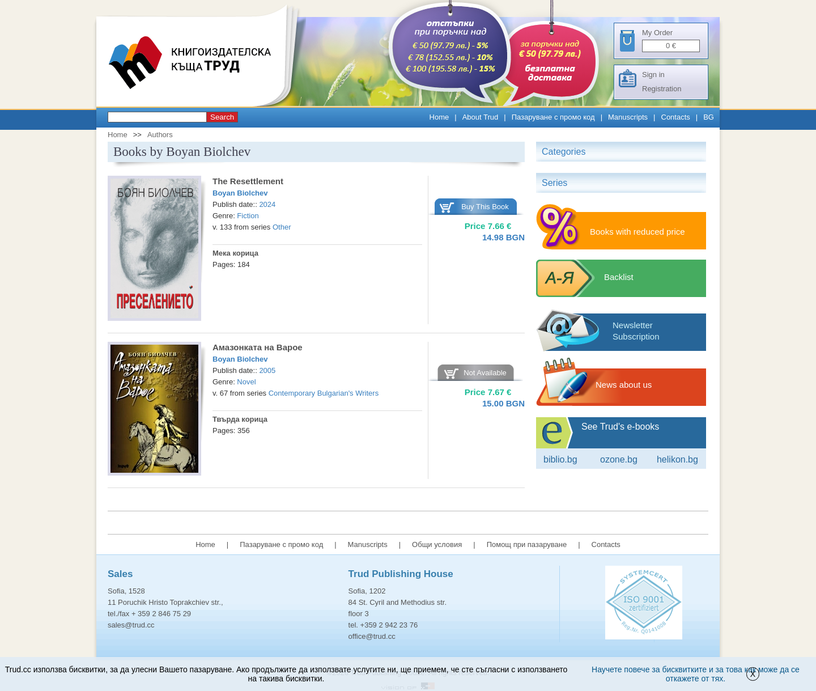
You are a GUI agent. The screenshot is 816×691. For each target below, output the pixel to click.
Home (439, 117)
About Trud (480, 117)
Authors (160, 134)
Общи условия (437, 544)
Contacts (675, 117)
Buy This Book (485, 206)
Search (222, 117)
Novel (246, 382)
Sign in (653, 74)
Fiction (247, 215)
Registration (661, 88)
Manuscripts (628, 117)
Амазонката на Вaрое (257, 347)
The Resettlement (247, 181)
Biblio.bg (560, 459)
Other (282, 227)
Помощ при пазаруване (527, 544)
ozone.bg (619, 459)
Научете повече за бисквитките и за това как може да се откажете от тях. (696, 674)
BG (708, 117)
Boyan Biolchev (240, 193)
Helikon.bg (677, 459)
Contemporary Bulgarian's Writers (324, 393)
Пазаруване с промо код (553, 117)
